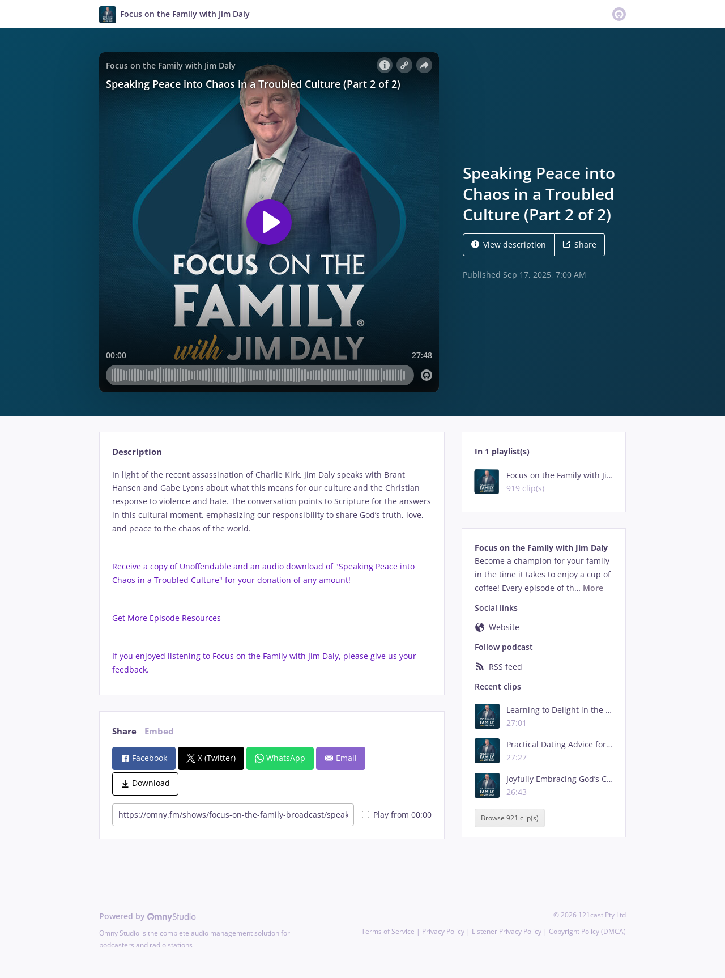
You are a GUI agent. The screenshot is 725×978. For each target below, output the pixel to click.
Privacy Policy (443, 931)
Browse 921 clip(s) (510, 818)
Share (579, 244)
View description (508, 244)
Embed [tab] (159, 731)
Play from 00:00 (397, 814)
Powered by (147, 916)
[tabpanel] (271, 572)
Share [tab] (124, 731)
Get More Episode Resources (167, 618)
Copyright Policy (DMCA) (587, 931)
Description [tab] (137, 452)
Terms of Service (388, 931)
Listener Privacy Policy (506, 931)
